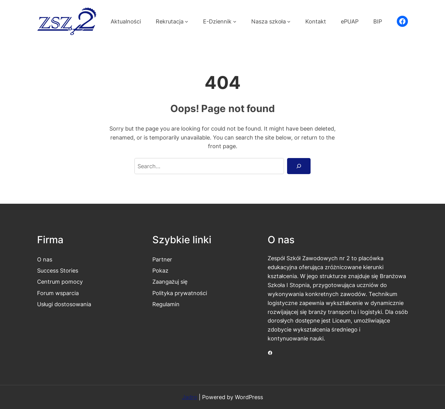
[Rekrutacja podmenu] (186, 21)
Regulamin (166, 304)
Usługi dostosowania (64, 304)
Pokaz (160, 270)
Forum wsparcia (58, 293)
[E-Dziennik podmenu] (234, 21)
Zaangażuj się (170, 281)
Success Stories (57, 270)
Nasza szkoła (268, 21)
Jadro (189, 397)
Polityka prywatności (179, 293)
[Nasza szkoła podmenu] (288, 21)
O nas (44, 259)
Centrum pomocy (60, 281)
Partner (162, 259)
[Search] (299, 166)
